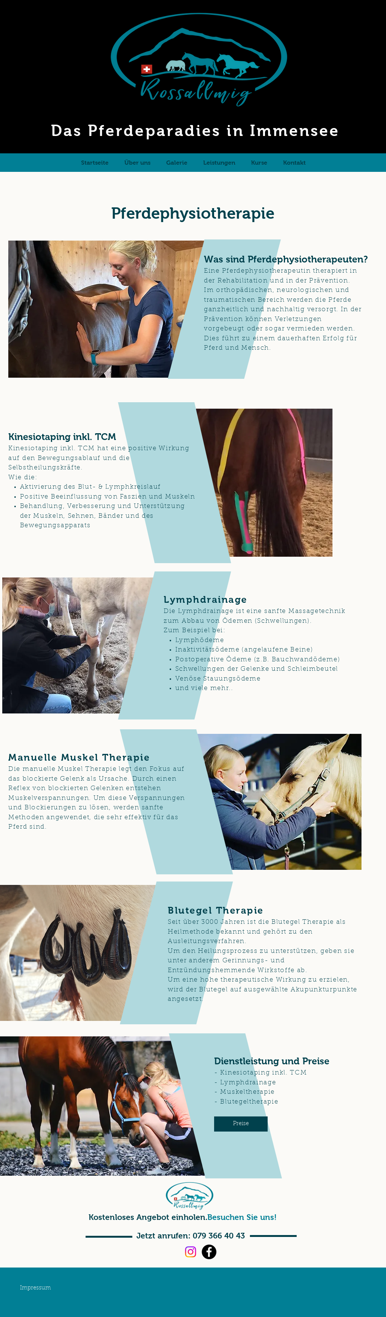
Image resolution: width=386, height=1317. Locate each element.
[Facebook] (209, 1251)
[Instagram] (190, 1251)
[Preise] (241, 1124)
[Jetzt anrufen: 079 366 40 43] (190, 1236)
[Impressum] (35, 1288)
